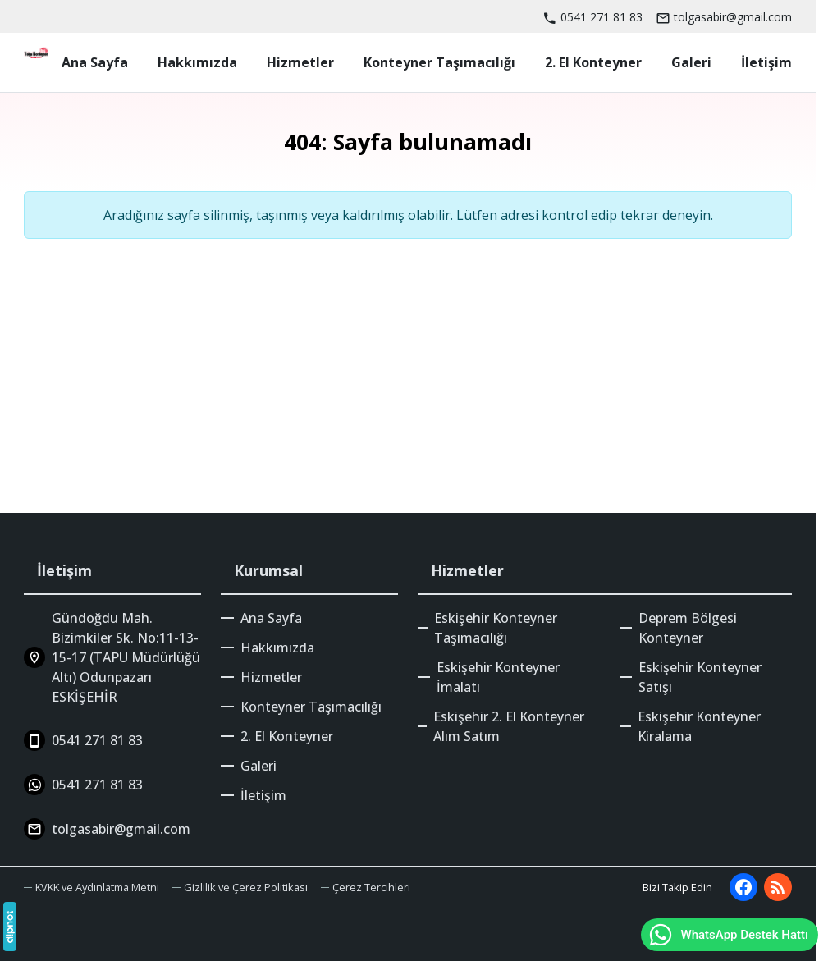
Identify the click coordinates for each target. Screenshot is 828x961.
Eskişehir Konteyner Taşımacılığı (495, 628)
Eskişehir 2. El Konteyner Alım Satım (508, 726)
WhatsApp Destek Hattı (727, 935)
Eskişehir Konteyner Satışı (700, 677)
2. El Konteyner (286, 736)
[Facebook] (743, 887)
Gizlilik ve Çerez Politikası (246, 887)
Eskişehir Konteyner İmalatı (498, 677)
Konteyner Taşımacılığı (311, 707)
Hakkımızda (277, 647)
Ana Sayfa (271, 618)
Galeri (258, 766)
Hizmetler (271, 677)
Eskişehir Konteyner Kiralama (699, 726)
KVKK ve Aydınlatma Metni (97, 887)
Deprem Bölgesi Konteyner (687, 628)
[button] (365, 887)
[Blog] (778, 887)
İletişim (263, 795)
